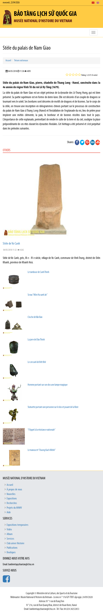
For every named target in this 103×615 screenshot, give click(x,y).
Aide (9, 512)
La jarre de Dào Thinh (36, 339)
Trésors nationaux (21, 60)
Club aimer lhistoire (15, 543)
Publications (12, 547)
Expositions (12, 498)
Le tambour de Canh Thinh (38, 272)
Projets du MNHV (14, 507)
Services (10, 538)
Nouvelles (11, 494)
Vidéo (9, 529)
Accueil (8, 60)
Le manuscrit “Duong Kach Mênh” (42, 450)
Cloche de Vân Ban (35, 317)
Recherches (12, 503)
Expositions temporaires (17, 525)
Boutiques (11, 552)
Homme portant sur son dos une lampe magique (47, 385)
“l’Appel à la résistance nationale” (41, 430)
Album (10, 534)
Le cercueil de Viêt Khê (37, 362)
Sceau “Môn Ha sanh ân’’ (38, 295)
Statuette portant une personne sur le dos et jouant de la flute (53, 407)
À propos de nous (14, 489)
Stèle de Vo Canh (11, 243)
